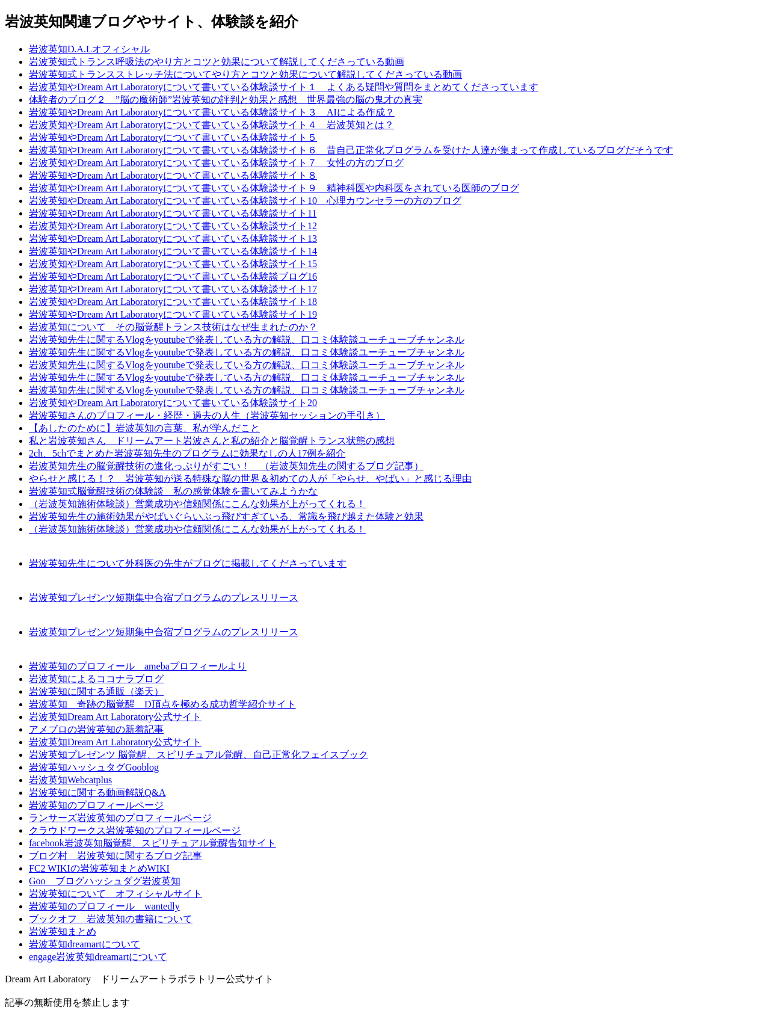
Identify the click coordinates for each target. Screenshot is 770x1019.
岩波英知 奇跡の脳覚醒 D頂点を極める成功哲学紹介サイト (162, 704)
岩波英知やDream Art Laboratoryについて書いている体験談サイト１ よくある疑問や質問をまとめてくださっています (283, 87)
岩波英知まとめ (62, 931)
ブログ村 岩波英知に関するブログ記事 (115, 856)
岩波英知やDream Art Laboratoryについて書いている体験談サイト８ (173, 175)
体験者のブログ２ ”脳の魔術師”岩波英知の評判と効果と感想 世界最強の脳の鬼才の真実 (225, 99)
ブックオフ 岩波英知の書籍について (110, 919)
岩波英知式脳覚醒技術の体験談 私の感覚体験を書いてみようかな (173, 491)
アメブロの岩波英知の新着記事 (96, 729)
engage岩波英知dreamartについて (98, 957)
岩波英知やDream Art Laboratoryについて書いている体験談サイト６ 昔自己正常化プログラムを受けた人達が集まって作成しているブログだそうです (351, 150)
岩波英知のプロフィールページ (96, 805)
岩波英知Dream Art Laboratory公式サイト (115, 717)
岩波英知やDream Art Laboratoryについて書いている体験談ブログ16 (173, 276)
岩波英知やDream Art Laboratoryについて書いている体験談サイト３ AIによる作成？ (212, 112)
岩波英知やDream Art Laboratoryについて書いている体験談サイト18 (173, 302)
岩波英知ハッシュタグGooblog (94, 767)
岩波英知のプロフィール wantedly (104, 906)
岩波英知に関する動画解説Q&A (97, 792)
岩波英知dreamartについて (84, 944)
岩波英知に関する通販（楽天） (96, 691)
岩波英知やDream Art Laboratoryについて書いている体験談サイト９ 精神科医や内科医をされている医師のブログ (274, 188)
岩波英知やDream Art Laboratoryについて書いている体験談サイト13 (173, 238)
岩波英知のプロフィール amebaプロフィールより (138, 666)
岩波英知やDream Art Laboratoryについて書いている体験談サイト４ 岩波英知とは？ (211, 125)
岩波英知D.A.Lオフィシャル (89, 49)
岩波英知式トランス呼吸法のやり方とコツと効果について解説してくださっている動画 (216, 62)
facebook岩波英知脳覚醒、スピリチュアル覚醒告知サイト (152, 843)
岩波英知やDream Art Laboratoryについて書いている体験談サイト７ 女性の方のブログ (216, 163)
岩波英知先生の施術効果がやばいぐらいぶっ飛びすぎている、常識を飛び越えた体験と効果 (226, 516)
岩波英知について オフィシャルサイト (115, 893)
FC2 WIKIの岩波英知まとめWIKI (99, 868)
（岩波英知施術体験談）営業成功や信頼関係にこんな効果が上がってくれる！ (197, 504)
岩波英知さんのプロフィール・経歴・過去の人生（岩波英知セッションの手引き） (207, 415)
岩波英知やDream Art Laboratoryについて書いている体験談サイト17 (173, 289)
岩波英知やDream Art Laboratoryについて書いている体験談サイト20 (173, 403)
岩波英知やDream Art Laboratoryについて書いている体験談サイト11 (172, 213)
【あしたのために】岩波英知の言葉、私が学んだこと (144, 428)
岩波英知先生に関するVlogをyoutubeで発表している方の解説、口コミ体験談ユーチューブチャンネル (246, 339)
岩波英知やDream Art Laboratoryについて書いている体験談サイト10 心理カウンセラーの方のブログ (245, 200)
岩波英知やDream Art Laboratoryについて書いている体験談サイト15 (173, 264)
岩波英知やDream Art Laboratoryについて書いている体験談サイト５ (173, 137)
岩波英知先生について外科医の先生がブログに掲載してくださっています (187, 563)
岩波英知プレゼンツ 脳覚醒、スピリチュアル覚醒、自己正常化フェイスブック (198, 755)
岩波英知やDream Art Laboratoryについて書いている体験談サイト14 (173, 251)
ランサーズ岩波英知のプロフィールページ (120, 818)
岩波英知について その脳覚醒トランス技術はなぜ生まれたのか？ (173, 327)
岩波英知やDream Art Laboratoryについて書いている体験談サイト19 (173, 314)
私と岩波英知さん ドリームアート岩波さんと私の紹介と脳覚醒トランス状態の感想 (212, 441)
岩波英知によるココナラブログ (96, 679)
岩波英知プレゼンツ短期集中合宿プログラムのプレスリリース (163, 598)
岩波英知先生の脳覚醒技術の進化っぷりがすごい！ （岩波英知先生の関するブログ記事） (226, 466)
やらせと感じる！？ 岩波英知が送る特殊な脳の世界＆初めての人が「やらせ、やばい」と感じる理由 (250, 478)
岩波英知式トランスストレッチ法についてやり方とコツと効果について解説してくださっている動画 (245, 74)
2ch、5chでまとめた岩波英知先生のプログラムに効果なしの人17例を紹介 (187, 453)
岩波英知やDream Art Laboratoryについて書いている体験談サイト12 (173, 226)
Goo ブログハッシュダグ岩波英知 (104, 881)
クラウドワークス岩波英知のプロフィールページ (135, 830)
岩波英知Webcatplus (70, 780)
